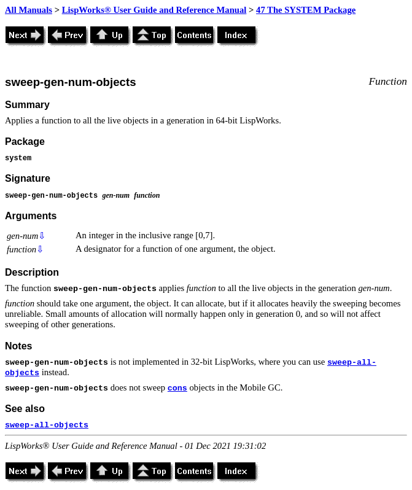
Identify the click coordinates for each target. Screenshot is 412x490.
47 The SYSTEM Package (306, 10)
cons (177, 388)
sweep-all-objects (46, 425)
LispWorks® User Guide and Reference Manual (154, 10)
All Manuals (28, 10)
